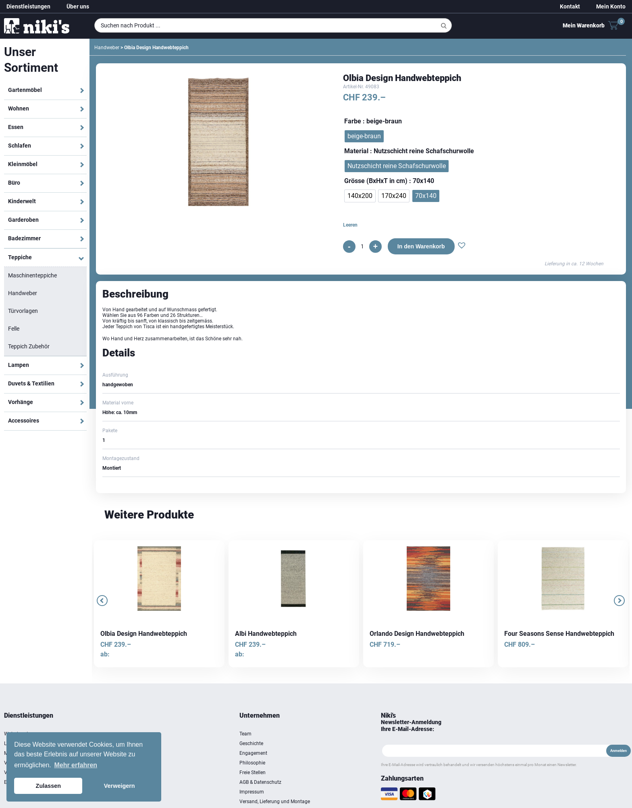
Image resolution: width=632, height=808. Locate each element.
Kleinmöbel (22, 164)
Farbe (352, 121)
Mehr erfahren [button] (75, 765)
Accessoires (23, 420)
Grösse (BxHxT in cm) (375, 181)
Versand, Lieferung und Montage (274, 801)
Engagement (253, 753)
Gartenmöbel (25, 90)
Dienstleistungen (28, 6)
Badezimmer (24, 238)
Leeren (350, 225)
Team (245, 734)
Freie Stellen (252, 772)
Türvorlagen (23, 311)
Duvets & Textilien (31, 383)
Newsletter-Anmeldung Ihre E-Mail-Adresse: (411, 725)
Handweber (22, 293)
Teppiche (20, 257)
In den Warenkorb (421, 246)
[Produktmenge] (362, 246)
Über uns (78, 6)
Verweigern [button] (119, 786)
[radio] (364, 136)
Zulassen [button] (48, 786)
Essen (15, 127)
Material (356, 151)
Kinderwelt (22, 201)
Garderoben (23, 220)
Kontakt (570, 6)
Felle (13, 328)
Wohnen (18, 108)
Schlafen (19, 145)
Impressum (251, 792)
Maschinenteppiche (32, 275)
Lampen (18, 365)
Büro (14, 182)
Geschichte (251, 743)
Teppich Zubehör (29, 346)
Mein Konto (611, 6)
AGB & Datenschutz (260, 782)
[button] (462, 246)
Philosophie (252, 763)
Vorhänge (20, 402)
